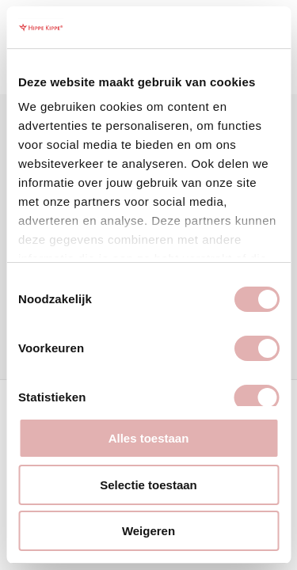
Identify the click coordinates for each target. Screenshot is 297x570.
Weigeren (148, 531)
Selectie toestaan (148, 485)
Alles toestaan (149, 438)
